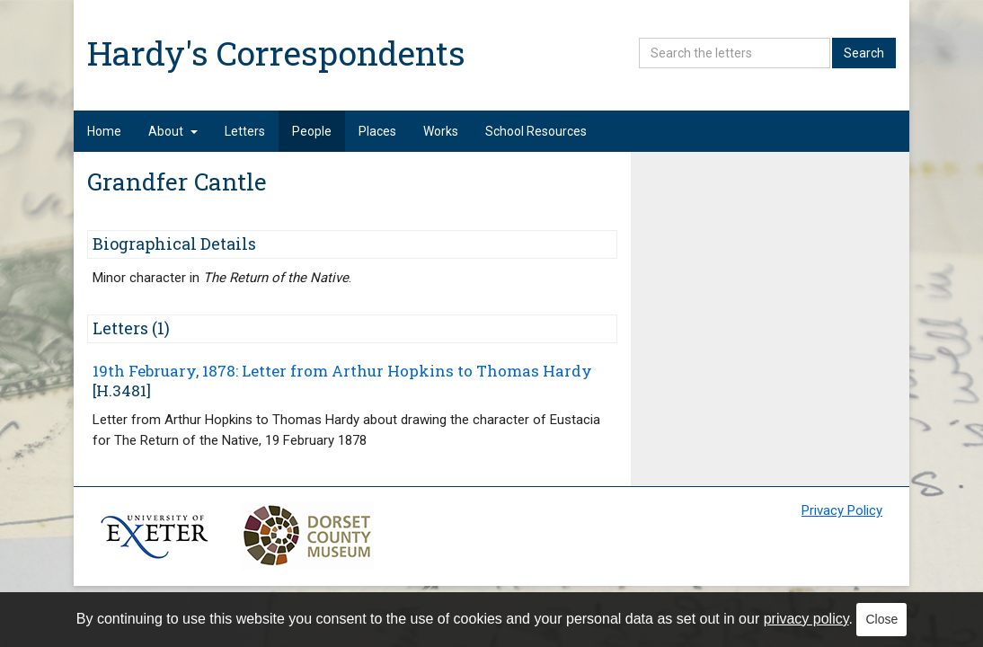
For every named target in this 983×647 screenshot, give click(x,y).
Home (104, 131)
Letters (245, 131)
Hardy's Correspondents (276, 53)
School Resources (536, 131)
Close (881, 619)
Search (864, 53)
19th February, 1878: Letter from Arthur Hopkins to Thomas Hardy (342, 370)
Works (440, 131)
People (312, 131)
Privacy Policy (841, 510)
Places (377, 131)
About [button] (173, 131)
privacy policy (806, 618)
